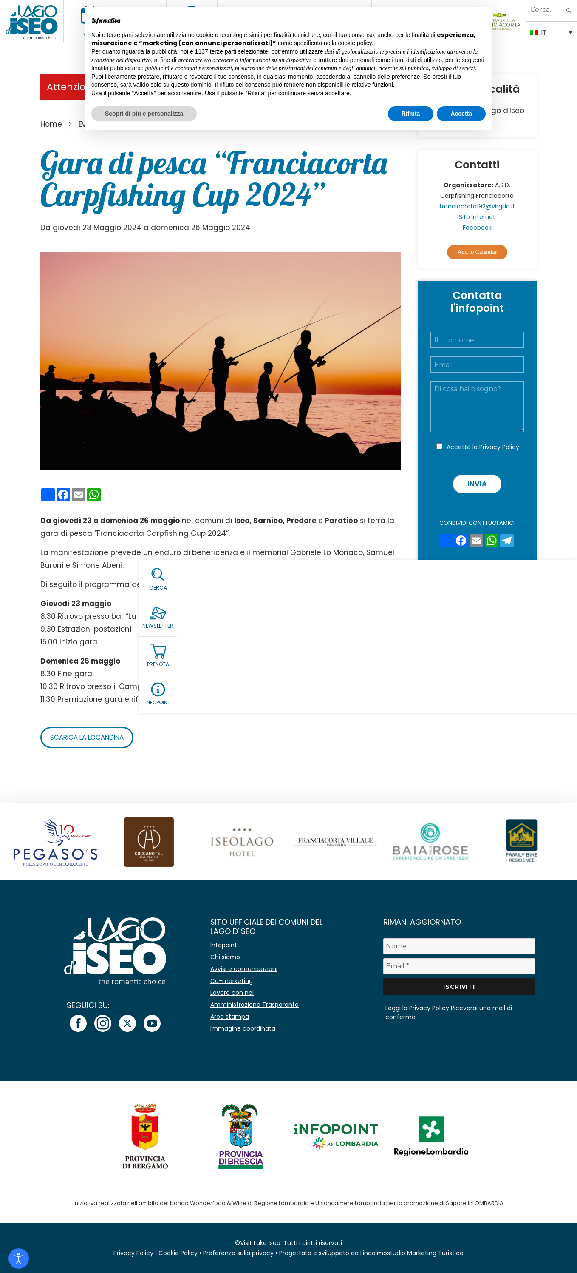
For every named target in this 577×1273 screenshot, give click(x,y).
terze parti (223, 51)
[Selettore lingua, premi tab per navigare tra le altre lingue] (551, 32)
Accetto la (483, 447)
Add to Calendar (477, 252)
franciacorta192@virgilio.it (477, 206)
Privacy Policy (499, 447)
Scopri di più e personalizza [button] (144, 113)
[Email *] (459, 966)
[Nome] (459, 946)
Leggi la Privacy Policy (417, 1008)
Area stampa (229, 1016)
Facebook (477, 227)
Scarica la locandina (90, 737)
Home (51, 124)
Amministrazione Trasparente (254, 1004)
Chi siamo (225, 957)
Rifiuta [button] (411, 113)
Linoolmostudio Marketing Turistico (412, 1253)
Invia (477, 484)
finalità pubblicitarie (116, 68)
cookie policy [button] (355, 43)
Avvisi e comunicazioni (243, 969)
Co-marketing (231, 981)
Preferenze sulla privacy (238, 1253)
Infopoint (223, 945)
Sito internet (477, 217)
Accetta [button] (461, 113)
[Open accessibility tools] (18, 1258)
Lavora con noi (232, 992)
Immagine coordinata (242, 1028)
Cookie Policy (178, 1253)
